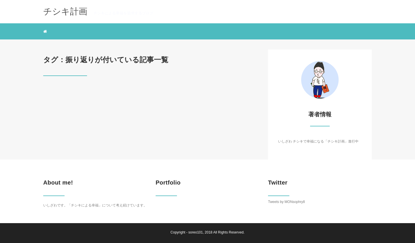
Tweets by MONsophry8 (286, 202)
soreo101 (195, 232)
